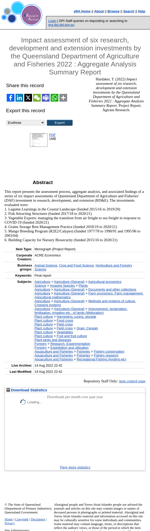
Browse (113, 11)
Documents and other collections (112, 289)
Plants (83, 285)
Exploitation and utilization (69, 348)
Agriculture (42, 282)
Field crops (65, 324)
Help (141, 11)
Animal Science (46, 265)
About (99, 11)
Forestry (41, 344)
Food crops (65, 320)
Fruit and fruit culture (72, 336)
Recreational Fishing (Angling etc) (101, 359)
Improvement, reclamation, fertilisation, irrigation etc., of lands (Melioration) (81, 311)
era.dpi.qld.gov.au (61, 25)
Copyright (21, 519)
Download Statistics (26, 390)
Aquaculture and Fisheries (54, 351)
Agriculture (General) (69, 282)
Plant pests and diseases (53, 340)
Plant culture (44, 316)
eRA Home (82, 11)
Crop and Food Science (76, 265)
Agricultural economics (104, 282)
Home (9, 519)
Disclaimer (38, 519)
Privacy (10, 523)
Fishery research (106, 355)
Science (40, 285)
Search (128, 11)
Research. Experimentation (70, 344)
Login (52, 21)
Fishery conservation (109, 351)
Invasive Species (62, 285)
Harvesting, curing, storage (76, 316)
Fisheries (83, 351)
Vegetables (65, 332)
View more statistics (75, 467)
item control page (132, 381)
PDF (52, 135)
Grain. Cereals (87, 328)
